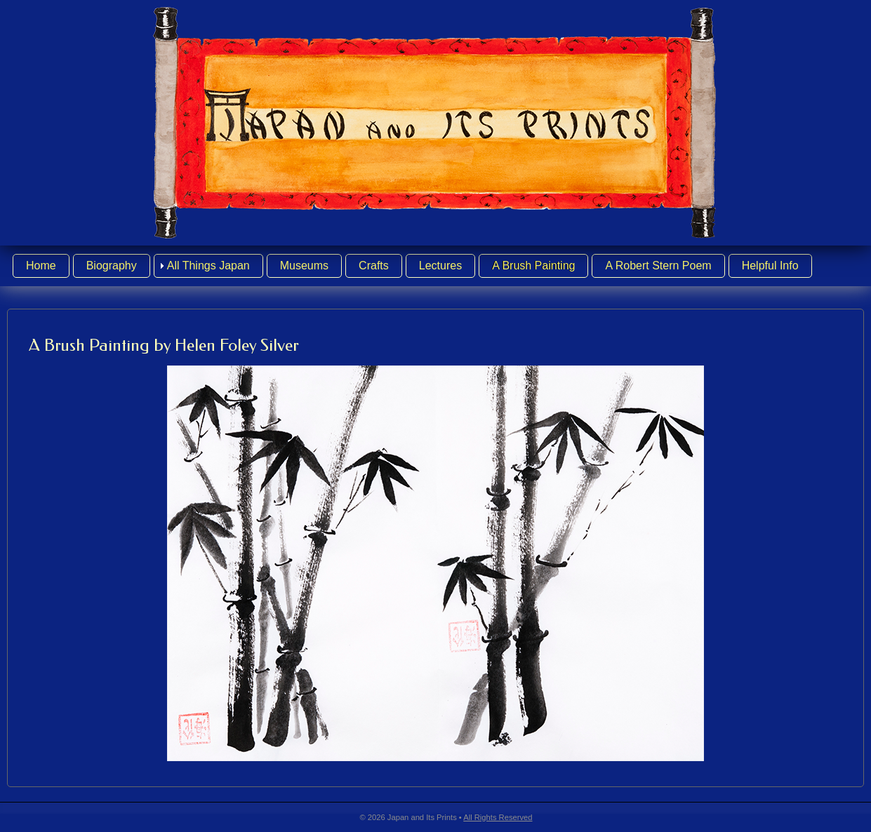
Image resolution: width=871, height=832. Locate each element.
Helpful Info (770, 265)
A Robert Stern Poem (658, 265)
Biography (111, 265)
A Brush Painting (533, 265)
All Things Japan (208, 265)
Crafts (374, 265)
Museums (304, 265)
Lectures (440, 265)
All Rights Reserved (497, 817)
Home (41, 265)
